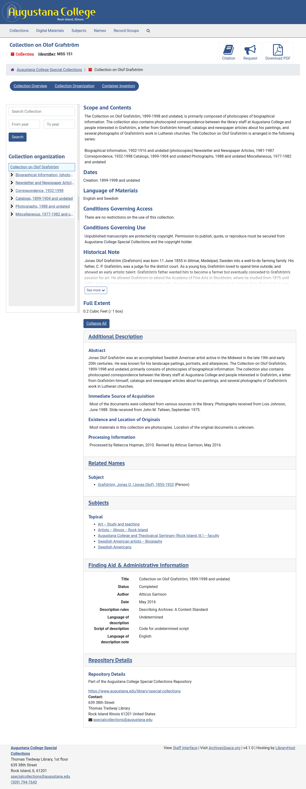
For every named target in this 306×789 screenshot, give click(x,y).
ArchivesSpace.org (224, 748)
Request (250, 52)
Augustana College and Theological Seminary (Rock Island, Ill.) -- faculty (158, 535)
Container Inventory (118, 86)
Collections (19, 30)
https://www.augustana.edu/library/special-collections (134, 691)
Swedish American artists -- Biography (130, 541)
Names (100, 30)
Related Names (106, 463)
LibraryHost (285, 748)
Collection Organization (74, 86)
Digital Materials (50, 30)
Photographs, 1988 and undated (43, 206)
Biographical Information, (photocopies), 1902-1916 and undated (70, 175)
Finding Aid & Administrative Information (138, 565)
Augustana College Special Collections (49, 69)
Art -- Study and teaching (119, 524)
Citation (228, 52)
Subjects (78, 30)
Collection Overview (30, 86)
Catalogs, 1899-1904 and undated (44, 198)
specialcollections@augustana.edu (122, 719)
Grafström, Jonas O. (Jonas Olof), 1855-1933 (136, 484)
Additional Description (115, 336)
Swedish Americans (114, 547)
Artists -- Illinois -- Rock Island (123, 530)
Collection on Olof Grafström (34, 167)
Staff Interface (185, 748)
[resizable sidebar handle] (78, 208)
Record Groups (126, 30)
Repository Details (110, 660)
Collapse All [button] (97, 323)
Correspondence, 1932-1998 (40, 190)
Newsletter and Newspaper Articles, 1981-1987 (55, 182)
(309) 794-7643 (24, 782)
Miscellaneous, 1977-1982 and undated (49, 214)
